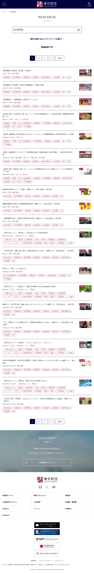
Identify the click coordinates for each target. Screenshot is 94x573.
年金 (68, 77)
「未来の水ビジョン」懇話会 (13, 239)
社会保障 (57, 77)
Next (59, 58)
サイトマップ (59, 560)
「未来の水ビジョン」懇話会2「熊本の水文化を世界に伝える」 (47, 386)
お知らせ (5, 509)
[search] (79, 30)
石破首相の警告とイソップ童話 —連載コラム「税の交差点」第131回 (47, 193)
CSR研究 (37, 502)
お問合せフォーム (47, 463)
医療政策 (7, 123)
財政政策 (26, 77)
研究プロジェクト (40, 495)
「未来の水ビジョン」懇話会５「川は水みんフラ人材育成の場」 (47, 238)
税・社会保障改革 (25, 123)
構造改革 (28, 196)
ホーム (4, 12)
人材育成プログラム (9, 502)
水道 (36, 239)
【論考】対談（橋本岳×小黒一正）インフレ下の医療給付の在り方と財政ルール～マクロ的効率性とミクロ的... (47, 175)
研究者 (67, 495)
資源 (52, 243)
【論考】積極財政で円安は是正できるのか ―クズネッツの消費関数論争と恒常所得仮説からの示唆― (47, 139)
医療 (14, 123)
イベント (37, 509)
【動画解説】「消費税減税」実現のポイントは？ (47, 103)
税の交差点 (7, 196)
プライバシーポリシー (46, 560)
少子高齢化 (27, 126)
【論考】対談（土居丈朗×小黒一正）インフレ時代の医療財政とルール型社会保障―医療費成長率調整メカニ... (47, 120)
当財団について (8, 495)
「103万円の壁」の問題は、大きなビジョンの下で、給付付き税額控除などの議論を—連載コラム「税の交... (47, 404)
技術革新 (29, 239)
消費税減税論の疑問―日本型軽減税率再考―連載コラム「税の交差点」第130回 (47, 207)
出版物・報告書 (70, 502)
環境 (45, 243)
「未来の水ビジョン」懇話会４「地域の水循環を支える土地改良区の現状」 (47, 292)
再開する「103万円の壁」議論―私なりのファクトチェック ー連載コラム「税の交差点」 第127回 (47, 310)
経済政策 (35, 77)
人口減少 (70, 243)
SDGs (43, 239)
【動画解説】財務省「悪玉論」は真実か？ (47, 74)
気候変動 (38, 243)
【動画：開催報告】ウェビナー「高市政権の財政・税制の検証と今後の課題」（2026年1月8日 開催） (47, 157)
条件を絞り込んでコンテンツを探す (46, 39)
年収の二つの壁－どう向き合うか (47, 274)
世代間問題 (16, 77)
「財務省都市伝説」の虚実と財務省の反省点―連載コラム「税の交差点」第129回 (47, 222)
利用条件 (33, 560)
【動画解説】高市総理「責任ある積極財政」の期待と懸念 (47, 88)
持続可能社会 (46, 77)
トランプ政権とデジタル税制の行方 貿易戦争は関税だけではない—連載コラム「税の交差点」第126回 (47, 329)
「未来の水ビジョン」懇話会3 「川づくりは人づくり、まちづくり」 (47, 348)
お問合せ (68, 509)
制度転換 (7, 77)
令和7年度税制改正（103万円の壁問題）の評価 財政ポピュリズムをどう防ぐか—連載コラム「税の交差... (47, 367)
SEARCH (5, 515)
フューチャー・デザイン (12, 243)
